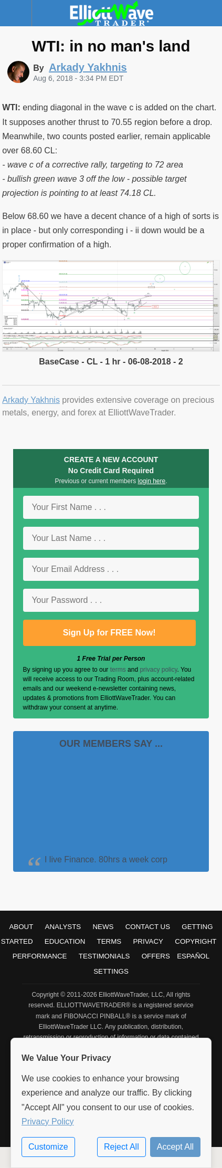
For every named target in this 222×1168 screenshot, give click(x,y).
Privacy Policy (48, 1121)
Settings (111, 971)
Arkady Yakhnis (31, 399)
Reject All (121, 1146)
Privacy (148, 941)
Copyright (195, 941)
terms (118, 669)
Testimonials (104, 956)
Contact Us (147, 927)
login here (152, 481)
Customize (48, 1146)
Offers (156, 956)
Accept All (175, 1146)
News (102, 927)
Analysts (63, 927)
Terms (109, 941)
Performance (40, 956)
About (21, 927)
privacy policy (158, 669)
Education (65, 941)
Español (193, 956)
